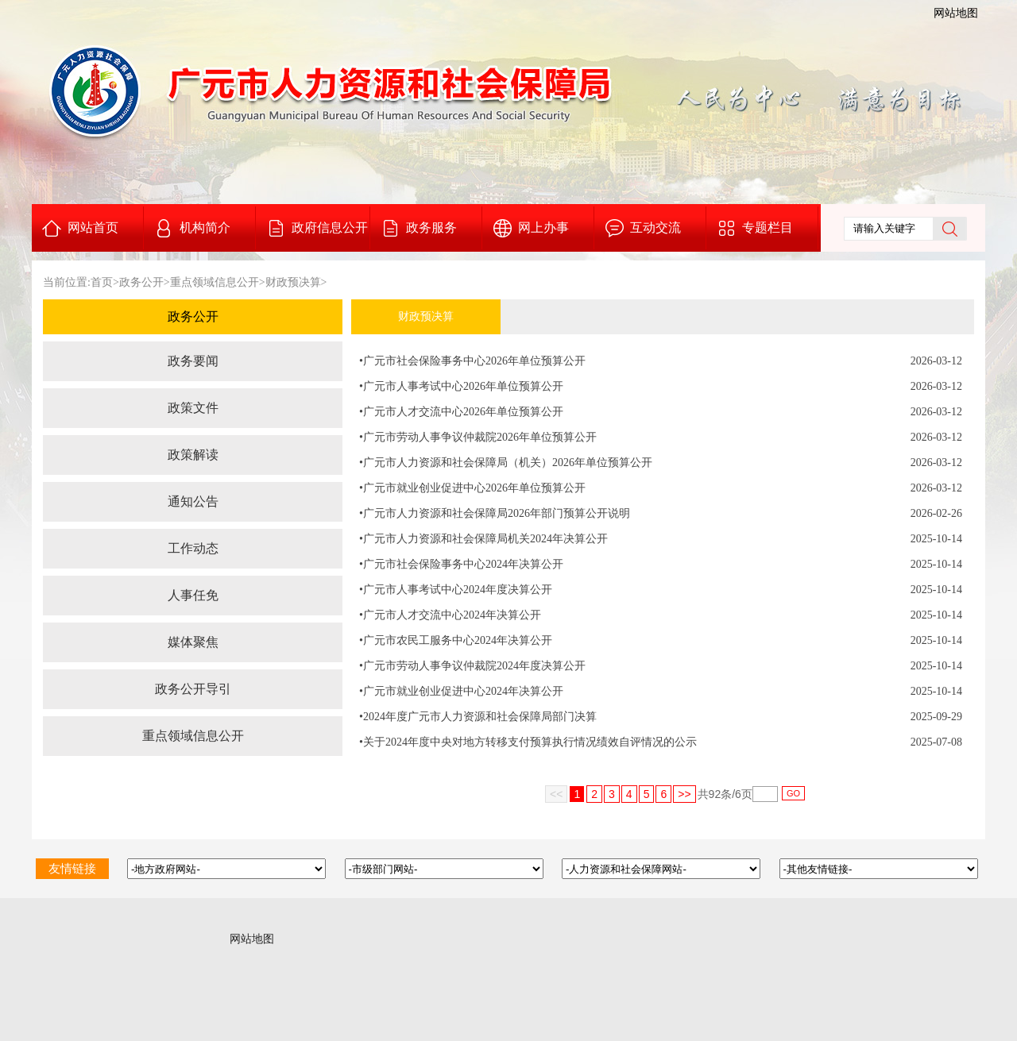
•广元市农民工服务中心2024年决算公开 (455, 640)
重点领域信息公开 (214, 282)
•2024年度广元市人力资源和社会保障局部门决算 (478, 717)
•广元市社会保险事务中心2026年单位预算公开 (472, 361)
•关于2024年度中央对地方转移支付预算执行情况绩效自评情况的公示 (528, 742)
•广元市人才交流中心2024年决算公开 (450, 615)
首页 (102, 282)
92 (715, 794)
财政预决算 (293, 282)
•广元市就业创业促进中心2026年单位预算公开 (472, 488)
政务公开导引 (193, 689)
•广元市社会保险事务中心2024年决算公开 (461, 564)
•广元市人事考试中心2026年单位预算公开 (461, 386)
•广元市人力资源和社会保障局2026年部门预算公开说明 (494, 513)
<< (556, 794)
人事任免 (193, 595)
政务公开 (141, 282)
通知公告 (193, 501)
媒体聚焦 (193, 642)
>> (684, 794)
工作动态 (193, 548)
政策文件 (193, 407)
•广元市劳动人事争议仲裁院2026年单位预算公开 (478, 437)
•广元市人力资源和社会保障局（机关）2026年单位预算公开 (505, 462)
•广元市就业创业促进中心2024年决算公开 (461, 691)
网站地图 (956, 13)
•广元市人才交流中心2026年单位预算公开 (461, 412)
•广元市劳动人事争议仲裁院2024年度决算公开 (472, 666)
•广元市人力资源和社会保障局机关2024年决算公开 (483, 539)
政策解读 (193, 454)
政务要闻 (193, 361)
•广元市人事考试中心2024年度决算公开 (455, 590)
